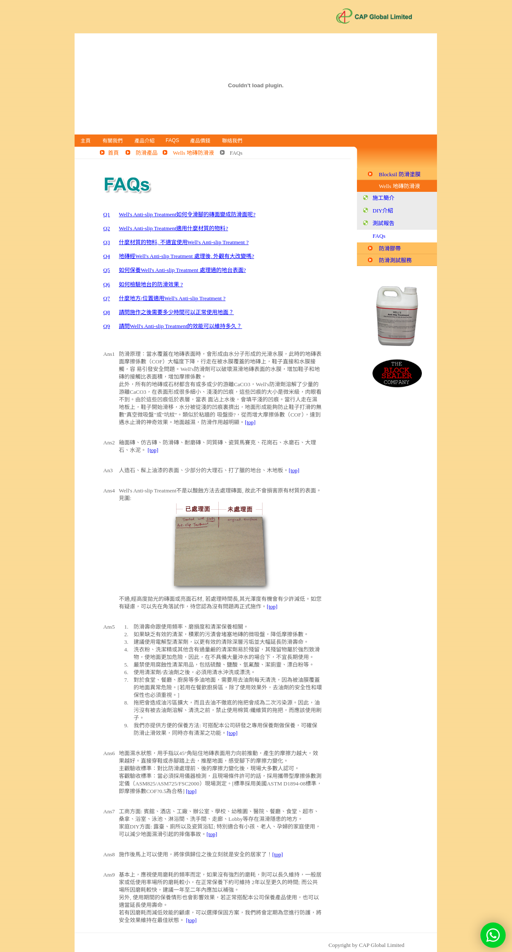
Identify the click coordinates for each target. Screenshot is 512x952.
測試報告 (383, 223)
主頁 (85, 141)
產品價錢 (200, 141)
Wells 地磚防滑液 (193, 153)
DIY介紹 (383, 210)
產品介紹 (144, 141)
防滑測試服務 (395, 260)
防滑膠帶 (390, 248)
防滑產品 (147, 153)
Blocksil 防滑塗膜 (400, 174)
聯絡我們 (232, 141)
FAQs (172, 140)
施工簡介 (383, 198)
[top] (250, 422)
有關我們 (112, 141)
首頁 (113, 153)
